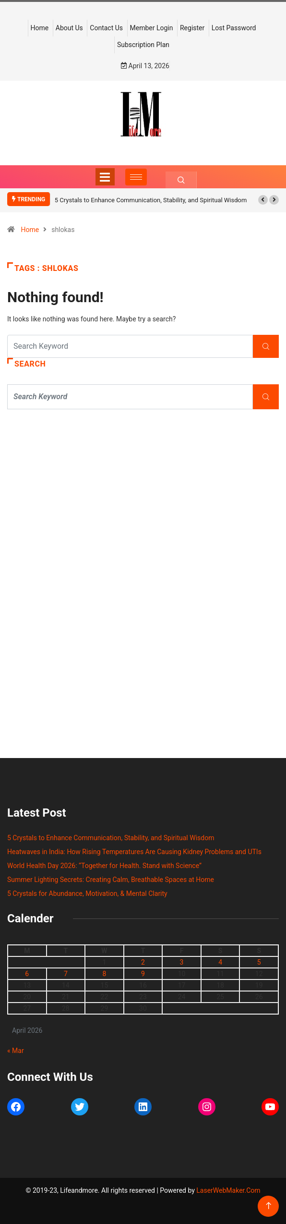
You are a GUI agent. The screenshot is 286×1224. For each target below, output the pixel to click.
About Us (69, 28)
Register (192, 28)
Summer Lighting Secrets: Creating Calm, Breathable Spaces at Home (110, 879)
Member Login (151, 28)
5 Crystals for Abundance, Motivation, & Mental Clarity (87, 893)
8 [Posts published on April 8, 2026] (104, 974)
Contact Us (106, 28)
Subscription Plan (143, 45)
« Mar (15, 1050)
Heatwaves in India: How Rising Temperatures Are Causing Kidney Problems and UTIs (134, 852)
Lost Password (234, 28)
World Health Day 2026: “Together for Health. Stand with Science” (104, 865)
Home (40, 28)
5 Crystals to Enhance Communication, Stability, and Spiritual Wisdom (151, 200)
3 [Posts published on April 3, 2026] (182, 962)
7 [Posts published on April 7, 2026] (66, 974)
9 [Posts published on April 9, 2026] (143, 974)
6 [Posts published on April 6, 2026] (27, 974)
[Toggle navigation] (105, 176)
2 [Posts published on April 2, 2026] (143, 962)
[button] (263, 200)
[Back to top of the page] (268, 1206)
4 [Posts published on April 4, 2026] (220, 962)
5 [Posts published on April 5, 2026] (259, 962)
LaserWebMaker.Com (228, 1190)
